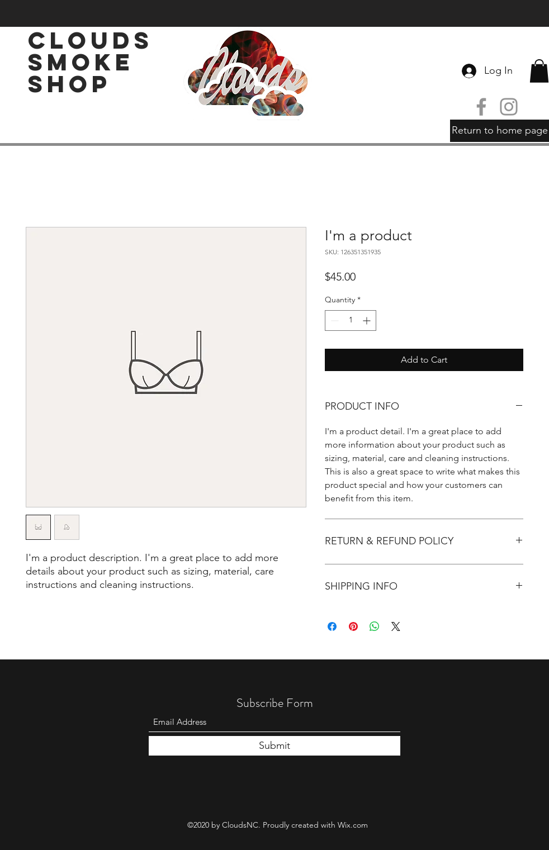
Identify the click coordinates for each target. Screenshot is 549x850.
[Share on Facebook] (332, 626)
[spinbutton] (350, 320)
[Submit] (274, 746)
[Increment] (368, 320)
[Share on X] (396, 626)
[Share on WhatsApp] (374, 626)
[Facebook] (481, 106)
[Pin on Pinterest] (353, 626)
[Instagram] (508, 106)
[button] (539, 71)
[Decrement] (333, 320)
